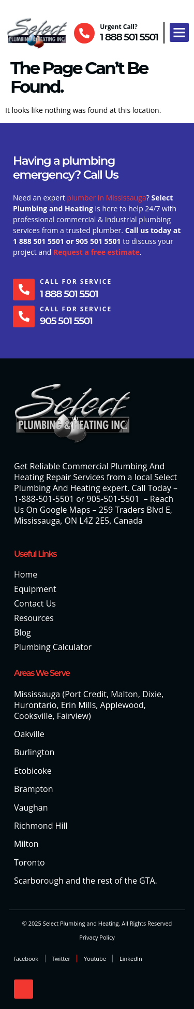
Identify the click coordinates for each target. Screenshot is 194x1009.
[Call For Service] (24, 289)
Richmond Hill (41, 825)
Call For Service (76, 281)
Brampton (33, 789)
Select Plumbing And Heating (95, 482)
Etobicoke (33, 770)
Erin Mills (78, 705)
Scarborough (39, 880)
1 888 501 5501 (129, 37)
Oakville (29, 734)
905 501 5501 (66, 321)
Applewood (122, 705)
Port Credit (86, 694)
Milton (26, 843)
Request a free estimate (96, 252)
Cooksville (33, 716)
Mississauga (37, 694)
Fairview (72, 716)
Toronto (29, 862)
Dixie (151, 694)
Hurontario (35, 705)
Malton (124, 694)
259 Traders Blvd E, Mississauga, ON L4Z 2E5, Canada (93, 515)
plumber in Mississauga (106, 198)
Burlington (34, 752)
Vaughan (31, 807)
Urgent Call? (119, 26)
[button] (179, 32)
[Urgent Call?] (84, 33)
